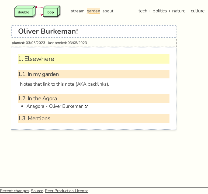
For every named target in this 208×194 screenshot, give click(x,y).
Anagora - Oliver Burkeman (55, 106)
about (107, 11)
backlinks (97, 84)
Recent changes (14, 190)
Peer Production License (66, 190)
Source (37, 190)
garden (93, 11)
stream (78, 11)
